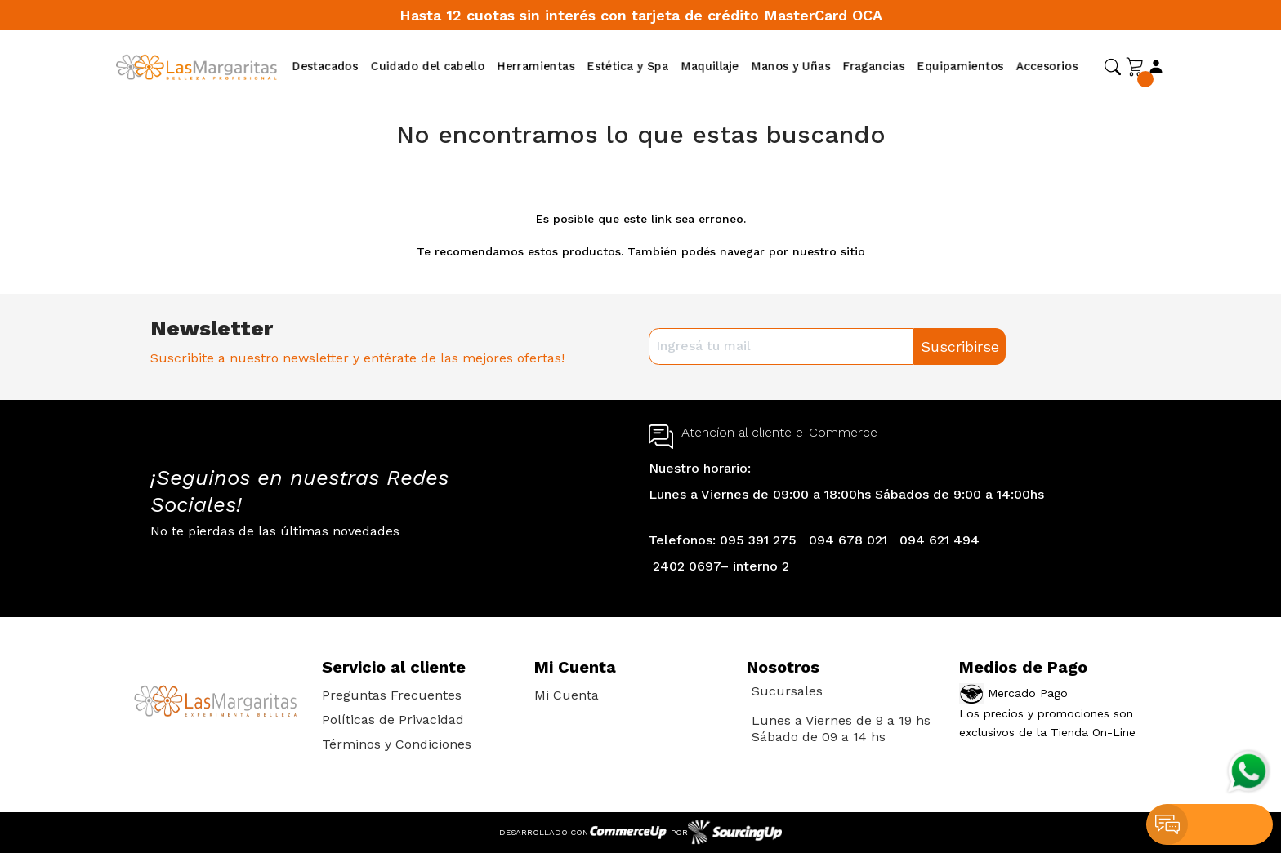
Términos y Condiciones (396, 744)
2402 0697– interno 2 (721, 566)
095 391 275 (758, 540)
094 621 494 (939, 540)
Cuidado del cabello (427, 66)
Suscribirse (960, 346)
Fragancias (873, 66)
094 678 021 (848, 540)
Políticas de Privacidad (393, 719)
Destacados (325, 66)
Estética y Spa (627, 66)
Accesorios (1047, 66)
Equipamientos (960, 66)
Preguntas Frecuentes (392, 695)
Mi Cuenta (566, 695)
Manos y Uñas (791, 66)
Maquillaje (710, 66)
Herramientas (536, 66)
